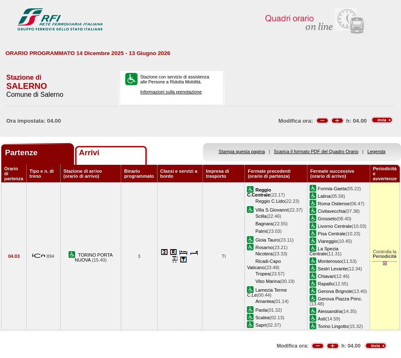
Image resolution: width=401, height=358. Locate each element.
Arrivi (89, 152)
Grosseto (327, 218)
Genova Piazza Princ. (340, 298)
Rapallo (326, 283)
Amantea (264, 301)
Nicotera (263, 253)
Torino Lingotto (333, 326)
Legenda (377, 151)
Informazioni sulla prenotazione (171, 91)
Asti (321, 318)
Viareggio (328, 241)
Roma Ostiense (334, 203)
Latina (324, 196)
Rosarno (264, 247)
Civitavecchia (331, 211)
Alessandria (330, 311)
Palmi (261, 231)
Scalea (262, 317)
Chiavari (326, 276)
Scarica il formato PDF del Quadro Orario (316, 151)
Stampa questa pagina (241, 151)
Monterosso (330, 261)
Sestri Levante (333, 268)
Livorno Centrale (335, 226)
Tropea (262, 273)
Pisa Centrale (332, 233)
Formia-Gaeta (332, 188)
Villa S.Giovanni (271, 209)
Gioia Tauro (267, 239)
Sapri (260, 325)
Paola (261, 310)
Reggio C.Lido (269, 201)
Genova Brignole (335, 291)
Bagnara (264, 223)
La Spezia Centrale (324, 251)
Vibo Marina (267, 281)
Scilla (260, 216)
